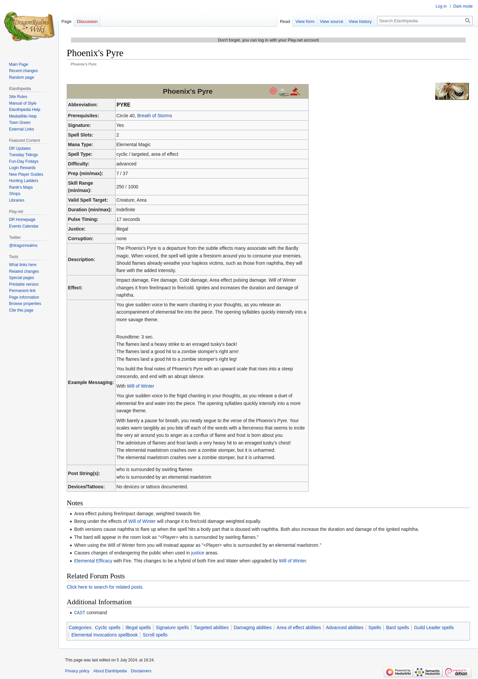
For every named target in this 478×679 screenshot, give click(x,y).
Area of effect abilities (299, 627)
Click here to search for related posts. (105, 587)
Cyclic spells (107, 627)
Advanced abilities (344, 627)
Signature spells (172, 627)
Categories (80, 627)
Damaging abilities (253, 627)
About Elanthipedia (110, 670)
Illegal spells (138, 627)
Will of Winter (140, 386)
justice (197, 552)
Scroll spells (155, 634)
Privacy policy (77, 670)
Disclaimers (141, 670)
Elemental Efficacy (93, 560)
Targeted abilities (211, 627)
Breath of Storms (154, 115)
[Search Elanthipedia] (425, 20)
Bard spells (397, 627)
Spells (374, 627)
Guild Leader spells (434, 627)
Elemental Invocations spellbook (104, 634)
